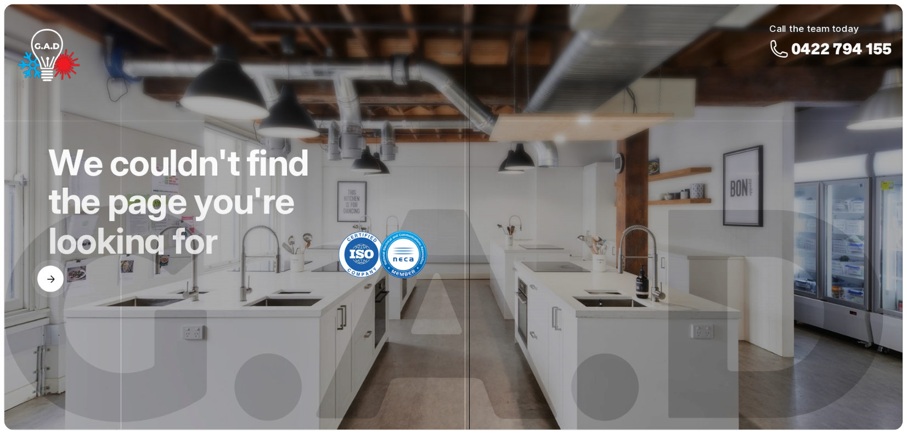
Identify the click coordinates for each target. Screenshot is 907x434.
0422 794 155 (841, 32)
